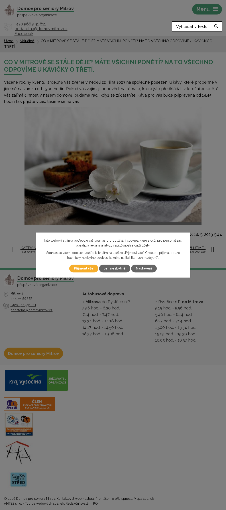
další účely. (142, 245)
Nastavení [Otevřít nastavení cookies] (144, 268)
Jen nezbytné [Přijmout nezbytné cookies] (115, 268)
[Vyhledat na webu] (197, 26)
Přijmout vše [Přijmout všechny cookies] (84, 268)
